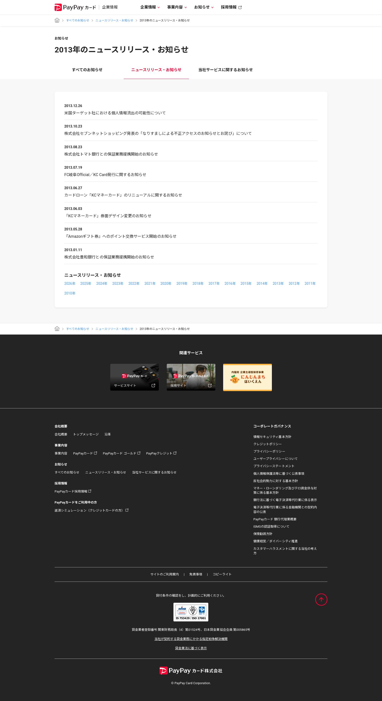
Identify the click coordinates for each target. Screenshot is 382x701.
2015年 (246, 284)
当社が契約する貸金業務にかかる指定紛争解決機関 (191, 639)
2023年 (118, 284)
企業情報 (148, 7)
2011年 (310, 284)
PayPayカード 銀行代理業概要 (274, 519)
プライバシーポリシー (269, 451)
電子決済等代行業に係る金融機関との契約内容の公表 (285, 509)
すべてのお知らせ (77, 20)
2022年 (134, 284)
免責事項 (195, 574)
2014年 (262, 284)
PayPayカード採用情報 (71, 491)
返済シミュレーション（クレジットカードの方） (89, 510)
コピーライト (222, 574)
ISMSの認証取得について (271, 526)
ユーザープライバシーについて (275, 459)
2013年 (278, 284)
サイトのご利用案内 (164, 574)
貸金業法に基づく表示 (191, 648)
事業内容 (175, 7)
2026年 (70, 284)
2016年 (230, 284)
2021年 (150, 284)
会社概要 (61, 434)
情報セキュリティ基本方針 (272, 437)
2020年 (166, 284)
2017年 (214, 284)
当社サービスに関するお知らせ (225, 70)
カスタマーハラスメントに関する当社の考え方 (285, 551)
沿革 (108, 434)
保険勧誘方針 (262, 534)
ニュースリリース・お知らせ (114, 20)
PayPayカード (83, 453)
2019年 (182, 284)
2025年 (86, 284)
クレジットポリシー (267, 444)
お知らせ (202, 7)
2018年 (198, 284)
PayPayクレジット (159, 453)
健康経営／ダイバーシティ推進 (275, 541)
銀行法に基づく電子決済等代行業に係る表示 (285, 500)
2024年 (102, 284)
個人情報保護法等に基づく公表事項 (278, 473)
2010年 (70, 293)
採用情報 (229, 7)
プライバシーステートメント (274, 466)
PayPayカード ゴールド (119, 453)
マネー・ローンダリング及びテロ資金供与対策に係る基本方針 (285, 490)
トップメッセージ (85, 434)
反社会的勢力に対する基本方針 (275, 481)
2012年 (294, 284)
